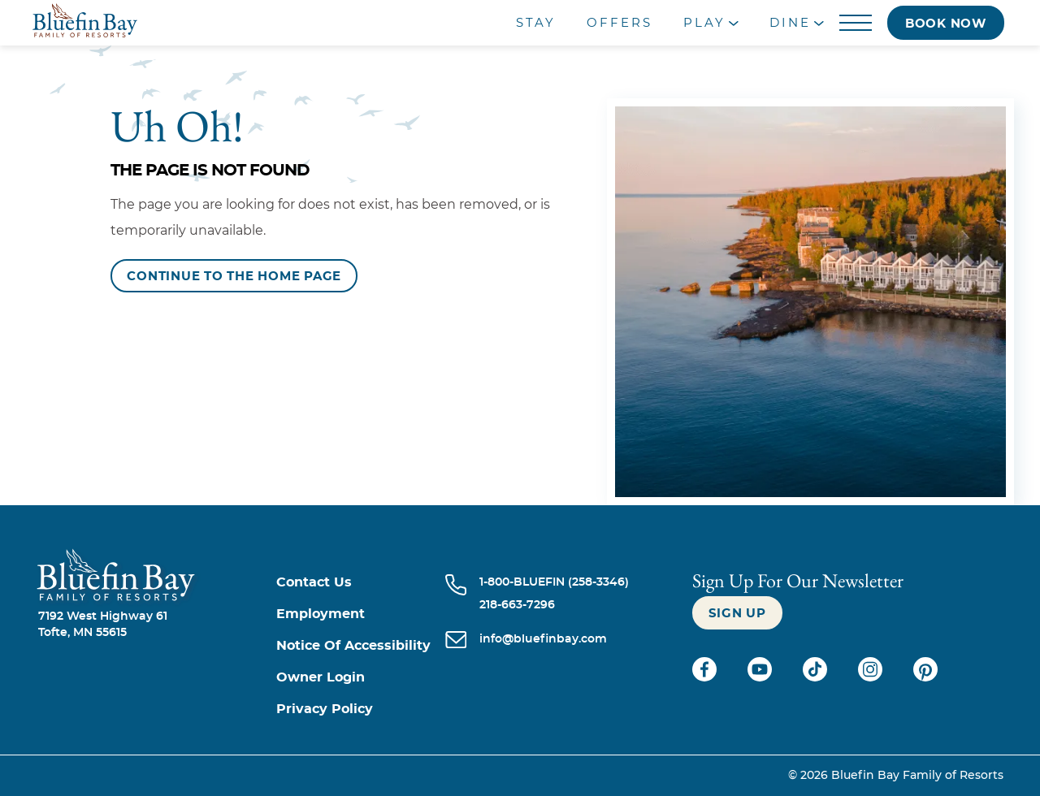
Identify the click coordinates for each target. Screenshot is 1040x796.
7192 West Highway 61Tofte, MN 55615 (102, 624)
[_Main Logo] (132, 23)
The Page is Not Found (210, 170)
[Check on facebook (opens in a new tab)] (706, 677)
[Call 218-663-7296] (554, 605)
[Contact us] (360, 583)
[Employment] (360, 614)
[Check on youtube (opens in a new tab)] (761, 677)
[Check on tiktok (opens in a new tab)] (816, 677)
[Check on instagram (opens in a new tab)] (872, 677)
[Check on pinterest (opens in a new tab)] (925, 677)
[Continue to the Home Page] (234, 275)
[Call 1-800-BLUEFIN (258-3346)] (554, 582)
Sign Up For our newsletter (798, 580)
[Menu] (855, 23)
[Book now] (945, 23)
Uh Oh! (177, 126)
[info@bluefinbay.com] (543, 641)
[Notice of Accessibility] (360, 646)
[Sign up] (737, 612)
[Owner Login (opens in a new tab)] (360, 678)
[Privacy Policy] (360, 709)
